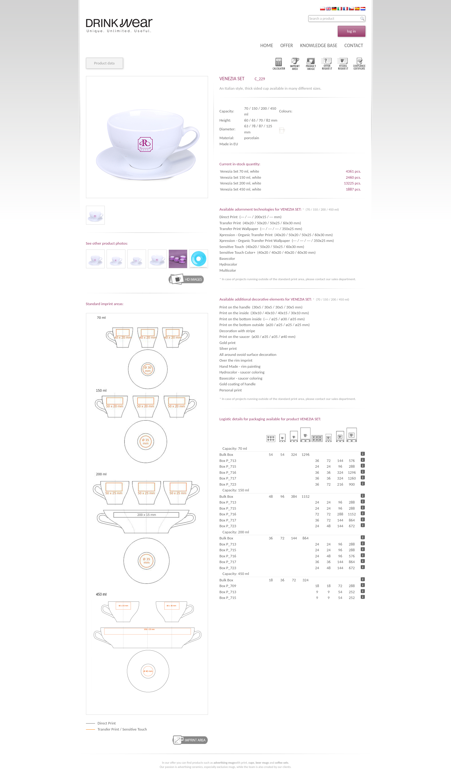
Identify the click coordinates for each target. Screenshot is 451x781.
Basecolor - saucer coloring (241, 378)
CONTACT (353, 45)
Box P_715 (228, 466)
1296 (352, 472)
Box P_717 (228, 478)
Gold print (228, 342)
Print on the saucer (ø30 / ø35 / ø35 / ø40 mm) (258, 336)
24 (317, 466)
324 (340, 472)
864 (352, 520)
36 (317, 460)
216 (340, 484)
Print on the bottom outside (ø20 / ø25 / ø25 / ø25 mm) (265, 324)
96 (340, 466)
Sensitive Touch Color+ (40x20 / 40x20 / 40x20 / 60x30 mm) (268, 252)
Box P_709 (228, 585)
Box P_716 (228, 472)
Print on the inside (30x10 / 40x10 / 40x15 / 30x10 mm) (264, 313)
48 (329, 526)
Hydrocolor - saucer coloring (242, 372)
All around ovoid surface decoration (248, 354)
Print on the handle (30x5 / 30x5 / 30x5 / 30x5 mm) (261, 307)
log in (351, 31)
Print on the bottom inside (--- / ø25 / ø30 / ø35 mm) (262, 319)
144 (340, 460)
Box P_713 (228, 460)
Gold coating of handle (238, 384)
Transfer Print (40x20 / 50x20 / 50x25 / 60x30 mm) (260, 223)
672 (352, 526)
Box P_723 (228, 484)
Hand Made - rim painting (240, 366)
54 (340, 592)
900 (352, 484)
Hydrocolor (229, 264)
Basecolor (228, 258)
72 (329, 460)
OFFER (286, 45)
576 (352, 460)
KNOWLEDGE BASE (318, 45)
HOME (266, 45)
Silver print (228, 348)
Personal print (231, 390)
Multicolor (229, 270)
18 (317, 585)
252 (352, 592)
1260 (352, 478)
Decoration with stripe (237, 331)
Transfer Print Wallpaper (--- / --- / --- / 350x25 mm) (261, 228)
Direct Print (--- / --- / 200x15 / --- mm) (251, 217)
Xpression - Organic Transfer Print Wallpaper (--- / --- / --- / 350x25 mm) (277, 240)
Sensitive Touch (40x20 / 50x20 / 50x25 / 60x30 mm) (262, 246)
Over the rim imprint (236, 360)
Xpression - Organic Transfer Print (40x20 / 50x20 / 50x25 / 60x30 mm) (276, 234)
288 (352, 466)
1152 (352, 514)
